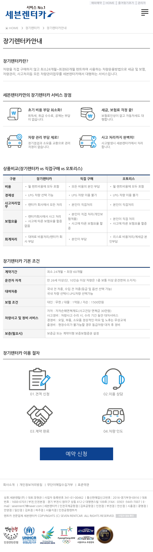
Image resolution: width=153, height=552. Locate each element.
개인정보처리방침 (31, 484)
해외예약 (96, 3)
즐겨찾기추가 (126, 3)
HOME (109, 3)
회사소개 (9, 484)
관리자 (141, 3)
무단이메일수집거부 (60, 484)
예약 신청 (76, 454)
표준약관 (83, 484)
